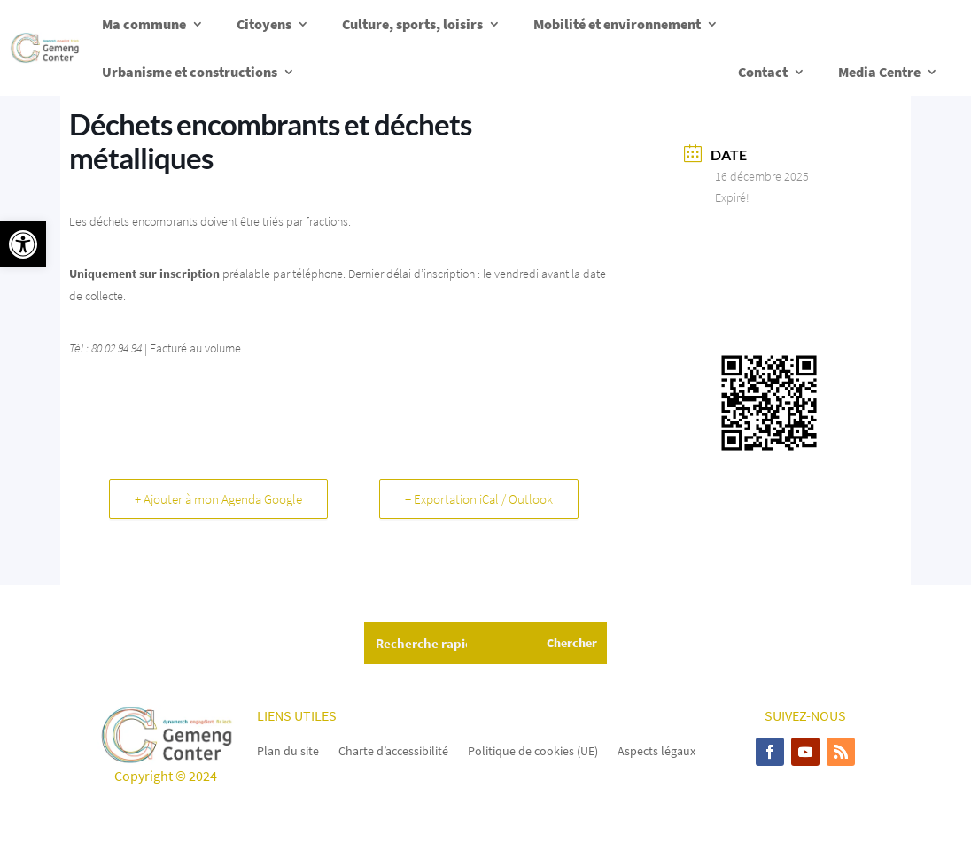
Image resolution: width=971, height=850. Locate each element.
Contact (763, 72)
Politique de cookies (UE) (533, 750)
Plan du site (288, 750)
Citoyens (264, 24)
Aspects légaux (656, 750)
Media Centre (879, 72)
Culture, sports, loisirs (412, 24)
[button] (23, 244)
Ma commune (144, 24)
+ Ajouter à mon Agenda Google (218, 499)
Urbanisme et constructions (189, 72)
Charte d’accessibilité (393, 750)
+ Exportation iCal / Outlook (479, 499)
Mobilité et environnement (617, 24)
